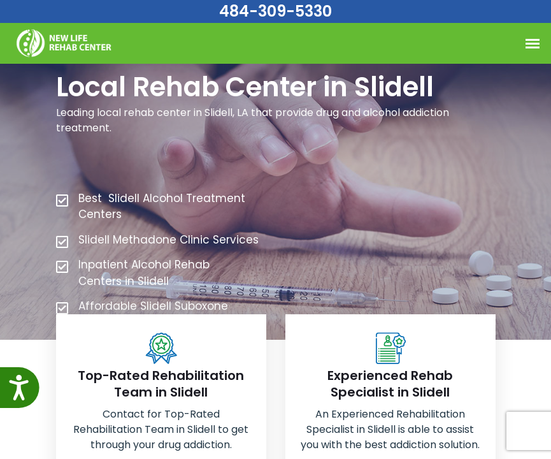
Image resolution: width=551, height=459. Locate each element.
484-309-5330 (275, 11)
